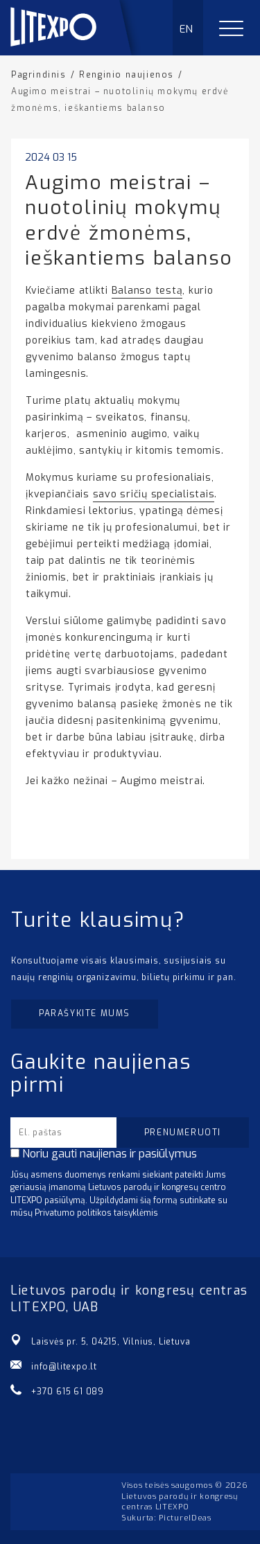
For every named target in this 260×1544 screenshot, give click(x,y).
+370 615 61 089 (67, 1391)
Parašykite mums (84, 1013)
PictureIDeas (185, 1518)
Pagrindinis (39, 74)
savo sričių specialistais (154, 494)
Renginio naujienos (126, 74)
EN (187, 29)
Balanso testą (147, 290)
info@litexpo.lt (64, 1366)
